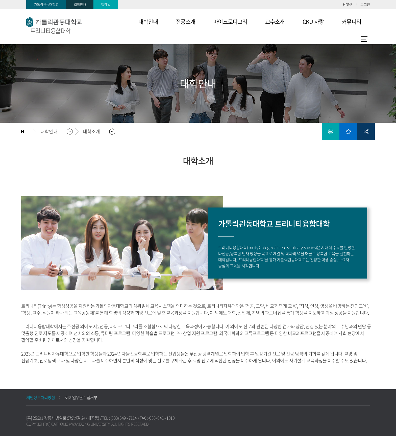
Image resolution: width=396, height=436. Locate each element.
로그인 (365, 4)
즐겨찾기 (348, 131)
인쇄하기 (330, 131)
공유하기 (366, 131)
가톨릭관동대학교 (46, 4)
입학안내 (80, 4)
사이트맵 (364, 39)
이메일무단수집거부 (81, 397)
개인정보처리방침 (40, 397)
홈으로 (27, 131)
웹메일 (105, 4)
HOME (347, 4)
